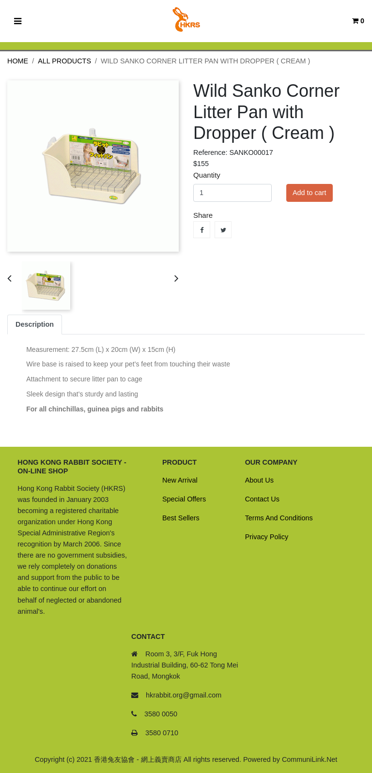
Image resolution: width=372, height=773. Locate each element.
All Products (64, 61)
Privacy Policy (267, 537)
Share (201, 229)
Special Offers (184, 499)
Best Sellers (181, 518)
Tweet (223, 229)
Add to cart (309, 193)
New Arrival (180, 480)
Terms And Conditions (279, 518)
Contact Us (262, 499)
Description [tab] (35, 324)
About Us (259, 480)
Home (17, 61)
